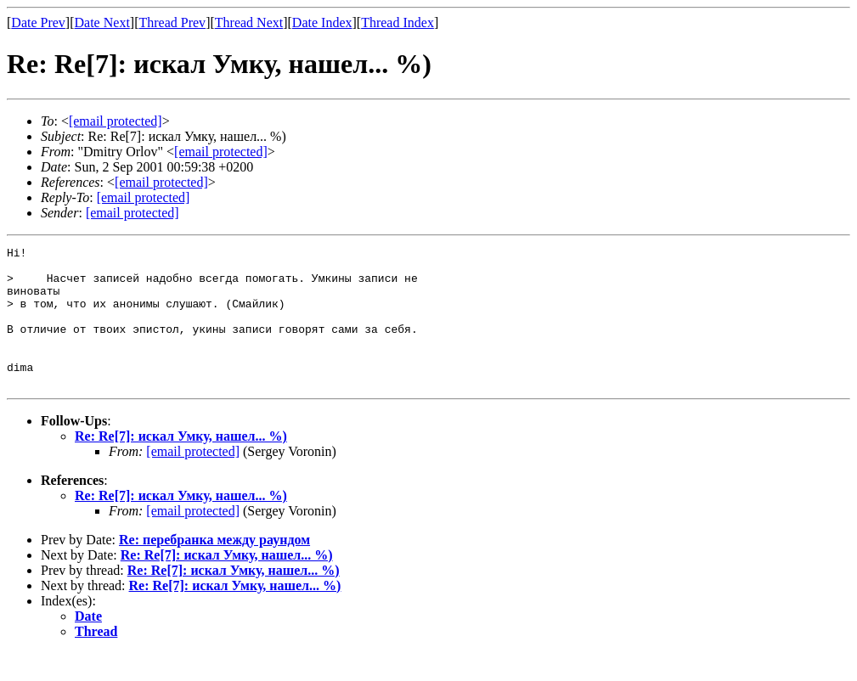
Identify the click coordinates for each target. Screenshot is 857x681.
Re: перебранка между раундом (214, 567)
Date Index (322, 22)
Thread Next (249, 22)
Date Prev (38, 22)
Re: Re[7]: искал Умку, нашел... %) (181, 464)
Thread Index (397, 22)
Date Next (102, 22)
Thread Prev (172, 22)
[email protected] (193, 479)
